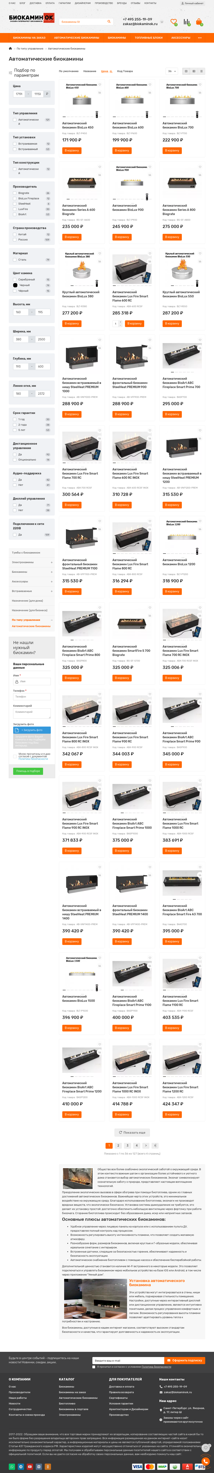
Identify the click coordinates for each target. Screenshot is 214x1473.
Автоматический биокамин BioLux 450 (77, 125)
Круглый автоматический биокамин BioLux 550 (181, 294)
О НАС (12, 3)
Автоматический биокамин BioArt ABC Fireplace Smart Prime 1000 (132, 824)
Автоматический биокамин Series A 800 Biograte (179, 210)
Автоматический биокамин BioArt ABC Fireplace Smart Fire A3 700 (182, 910)
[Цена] (19, 94)
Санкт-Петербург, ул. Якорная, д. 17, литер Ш (184, 1410)
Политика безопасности (33, 759)
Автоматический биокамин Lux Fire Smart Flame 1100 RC (180, 1001)
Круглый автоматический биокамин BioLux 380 (80, 294)
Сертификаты (118, 1397)
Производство (119, 1414)
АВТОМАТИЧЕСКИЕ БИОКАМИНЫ (76, 37)
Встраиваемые (33, 591)
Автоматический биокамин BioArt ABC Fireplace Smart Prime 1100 (131, 1001)
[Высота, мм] (21, 312)
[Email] (128, 1360)
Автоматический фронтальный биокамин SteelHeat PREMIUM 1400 (130, 910)
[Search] (86, 21)
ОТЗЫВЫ (135, 3)
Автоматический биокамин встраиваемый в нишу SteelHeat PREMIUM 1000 (81, 385)
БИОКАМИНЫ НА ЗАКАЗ (29, 37)
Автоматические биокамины (31, 626)
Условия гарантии (121, 1403)
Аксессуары (33, 581)
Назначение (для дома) (27, 600)
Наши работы (18, 1397)
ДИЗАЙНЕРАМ (83, 3)
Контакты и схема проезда (27, 1414)
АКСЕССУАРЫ (180, 37)
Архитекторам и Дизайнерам (128, 1409)
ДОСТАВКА (35, 3)
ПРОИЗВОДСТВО (104, 3)
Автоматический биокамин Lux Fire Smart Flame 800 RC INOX (80, 737)
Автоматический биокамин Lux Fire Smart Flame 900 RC (130, 737)
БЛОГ (22, 3)
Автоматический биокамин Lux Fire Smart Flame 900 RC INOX (80, 824)
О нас (12, 1386)
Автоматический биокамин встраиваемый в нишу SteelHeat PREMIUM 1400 (81, 912)
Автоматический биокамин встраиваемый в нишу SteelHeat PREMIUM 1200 (182, 476)
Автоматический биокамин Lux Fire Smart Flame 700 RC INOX (180, 651)
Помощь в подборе (28, 771)
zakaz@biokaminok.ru (178, 1392)
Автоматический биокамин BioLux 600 (128, 125)
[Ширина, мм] (21, 339)
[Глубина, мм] (21, 366)
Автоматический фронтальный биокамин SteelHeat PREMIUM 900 (130, 383)
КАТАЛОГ (67, 1379)
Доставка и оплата (121, 1386)
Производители (19, 1392)
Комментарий (22, 705)
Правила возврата (121, 1392)
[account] (192, 3)
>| (155, 1145)
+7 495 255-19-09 (175, 1386)
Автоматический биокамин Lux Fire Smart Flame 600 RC (130, 296)
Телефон (20, 690)
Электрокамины (33, 562)
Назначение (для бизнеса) (29, 610)
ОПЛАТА (50, 3)
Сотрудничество (20, 1409)
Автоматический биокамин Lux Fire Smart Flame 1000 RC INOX (130, 1087)
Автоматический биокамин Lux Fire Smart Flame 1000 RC (180, 824)
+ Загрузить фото (32, 730)
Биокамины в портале (73, 1409)
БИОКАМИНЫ (117, 37)
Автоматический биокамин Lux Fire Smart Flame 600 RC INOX (130, 474)
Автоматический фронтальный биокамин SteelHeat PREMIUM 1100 (79, 564)
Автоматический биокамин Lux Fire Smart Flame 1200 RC (180, 1087)
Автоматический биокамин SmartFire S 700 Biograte (131, 651)
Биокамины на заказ (72, 1392)
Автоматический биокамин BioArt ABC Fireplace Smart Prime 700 (181, 383)
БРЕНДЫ (122, 3)
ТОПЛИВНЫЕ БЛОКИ (149, 37)
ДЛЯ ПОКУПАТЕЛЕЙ (125, 1379)
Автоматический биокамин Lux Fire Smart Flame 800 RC (130, 564)
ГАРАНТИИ (65, 3)
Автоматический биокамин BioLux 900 (128, 208)
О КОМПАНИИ (20, 1379)
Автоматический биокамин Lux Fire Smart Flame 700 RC (80, 474)
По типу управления (30, 48)
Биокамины (33, 572)
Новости (14, 1403)
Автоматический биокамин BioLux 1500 (78, 999)
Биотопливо (67, 1403)
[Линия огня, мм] (21, 393)
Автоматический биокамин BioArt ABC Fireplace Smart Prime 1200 (82, 1087)
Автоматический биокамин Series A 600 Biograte (78, 210)
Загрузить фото (23, 724)
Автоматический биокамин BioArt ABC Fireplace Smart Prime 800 (81, 651)
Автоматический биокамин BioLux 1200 (179, 562)
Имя (17, 675)
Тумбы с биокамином (26, 552)
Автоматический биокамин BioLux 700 (178, 125)
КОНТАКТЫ (150, 3)
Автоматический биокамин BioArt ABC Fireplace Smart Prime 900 (181, 737)
